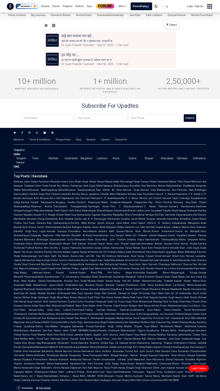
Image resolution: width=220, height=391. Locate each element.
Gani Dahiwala (52, 338)
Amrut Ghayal (94, 338)
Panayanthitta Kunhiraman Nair (86, 264)
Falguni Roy (146, 318)
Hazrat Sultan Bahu (34, 305)
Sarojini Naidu (124, 235)
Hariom (55, 380)
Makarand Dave (142, 359)
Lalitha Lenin (143, 210)
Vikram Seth (70, 243)
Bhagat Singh (133, 367)
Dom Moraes (187, 256)
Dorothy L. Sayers (59, 247)
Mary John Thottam (114, 239)
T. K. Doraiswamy (70, 276)
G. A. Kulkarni (162, 223)
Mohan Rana (140, 247)
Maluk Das (184, 276)
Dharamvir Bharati (61, 15)
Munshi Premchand (201, 15)
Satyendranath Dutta (61, 239)
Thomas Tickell (111, 305)
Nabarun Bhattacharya (116, 185)
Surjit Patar (94, 297)
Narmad (67, 351)
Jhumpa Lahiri (113, 223)
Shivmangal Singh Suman (134, 181)
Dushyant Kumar (177, 15)
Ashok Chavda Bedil (73, 338)
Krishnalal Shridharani (46, 355)
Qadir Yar (112, 301)
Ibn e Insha (170, 268)
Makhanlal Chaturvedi (158, 363)
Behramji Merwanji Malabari (74, 347)
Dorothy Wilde (79, 223)
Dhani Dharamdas (102, 276)
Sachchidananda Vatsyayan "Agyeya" (134, 371)
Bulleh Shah (95, 305)
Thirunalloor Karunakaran (82, 231)
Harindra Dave (169, 351)
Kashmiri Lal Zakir (135, 227)
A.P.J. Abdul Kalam (143, 347)
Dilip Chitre (155, 202)
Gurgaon (21, 158)
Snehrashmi (180, 343)
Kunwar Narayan (89, 289)
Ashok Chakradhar (67, 285)
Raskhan (159, 285)
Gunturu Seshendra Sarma (73, 260)
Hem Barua (144, 305)
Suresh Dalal (153, 351)
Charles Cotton (76, 301)
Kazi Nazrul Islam (58, 330)
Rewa (116, 158)
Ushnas (77, 351)
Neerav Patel (29, 334)
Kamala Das (28, 260)
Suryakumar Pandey (157, 330)
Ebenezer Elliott (150, 367)
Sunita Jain (81, 218)
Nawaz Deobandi (188, 210)
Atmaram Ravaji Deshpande (42, 218)
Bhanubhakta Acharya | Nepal (61, 376)
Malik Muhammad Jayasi (41, 285)
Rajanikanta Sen (70, 198)
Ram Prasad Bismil (158, 247)
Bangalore (86, 158)
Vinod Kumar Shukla (185, 243)
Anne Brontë (132, 260)
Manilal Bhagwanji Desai (74, 355)
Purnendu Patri (161, 318)
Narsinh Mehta (45, 363)
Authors (79, 6)
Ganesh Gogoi (37, 194)
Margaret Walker (115, 227)
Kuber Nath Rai (52, 256)
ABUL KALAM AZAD (92, 376)
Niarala (186, 289)
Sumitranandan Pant (188, 268)
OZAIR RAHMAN (79, 330)
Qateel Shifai (145, 223)
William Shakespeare (37, 371)
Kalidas (87, 227)
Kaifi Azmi (65, 380)
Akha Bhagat (111, 355)
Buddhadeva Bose (141, 309)
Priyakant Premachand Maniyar (40, 359)
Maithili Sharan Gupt (136, 326)
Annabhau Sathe (189, 218)
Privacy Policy (63, 139)
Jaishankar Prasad (83, 326)
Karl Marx (58, 289)
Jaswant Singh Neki (95, 293)
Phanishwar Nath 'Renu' (140, 285)
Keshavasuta (84, 214)
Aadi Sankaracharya (58, 223)
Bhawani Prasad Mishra (118, 376)
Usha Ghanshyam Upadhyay (161, 252)
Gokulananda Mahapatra (186, 223)
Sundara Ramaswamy (182, 206)
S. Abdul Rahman (156, 206)
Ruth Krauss (29, 227)
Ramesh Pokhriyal (90, 198)
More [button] (121, 6)
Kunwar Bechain (185, 367)
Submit (189, 118)
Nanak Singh (26, 301)
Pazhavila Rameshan (82, 247)
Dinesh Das (73, 318)
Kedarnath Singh (31, 367)
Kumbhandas (52, 276)
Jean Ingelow (167, 367)
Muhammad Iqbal (178, 305)
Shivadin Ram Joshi (181, 247)
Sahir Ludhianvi (154, 15)
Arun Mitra (191, 318)
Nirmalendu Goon (126, 314)
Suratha (125, 218)
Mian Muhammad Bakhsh (60, 305)
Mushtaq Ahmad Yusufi (54, 264)
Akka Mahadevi (118, 194)
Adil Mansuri (149, 338)
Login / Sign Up (195, 6)
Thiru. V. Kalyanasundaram (127, 206)
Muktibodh (176, 289)
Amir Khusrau (41, 198)
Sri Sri (174, 293)
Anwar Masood (78, 297)
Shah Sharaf (190, 297)
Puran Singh (124, 301)
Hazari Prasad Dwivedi (60, 272)
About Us (19, 139)
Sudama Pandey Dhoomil (48, 252)
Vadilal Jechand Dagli (120, 347)
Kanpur (20, 162)
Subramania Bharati (125, 210)
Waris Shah (81, 305)
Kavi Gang (196, 276)
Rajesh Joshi (67, 210)
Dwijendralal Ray (94, 314)
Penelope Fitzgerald (95, 301)
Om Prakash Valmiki (145, 235)
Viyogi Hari (120, 281)
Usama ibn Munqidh (187, 231)
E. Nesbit (128, 289)
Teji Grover (27, 252)
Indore (132, 158)
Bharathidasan (105, 210)
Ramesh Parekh (91, 359)
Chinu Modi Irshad (63, 334)
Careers (105, 139)
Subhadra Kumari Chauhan (36, 380)
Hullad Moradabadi (114, 260)
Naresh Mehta (185, 285)
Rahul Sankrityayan (85, 210)
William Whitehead (185, 326)
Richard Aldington (72, 227)
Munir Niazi (63, 297)
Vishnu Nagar (122, 272)
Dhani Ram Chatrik (189, 301)
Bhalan (24, 338)
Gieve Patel (41, 185)
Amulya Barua (80, 194)
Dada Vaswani (37, 223)
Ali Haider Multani (35, 293)
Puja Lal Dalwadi (118, 343)
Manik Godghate (111, 202)
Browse (45, 6)
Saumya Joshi (117, 334)
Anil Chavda (125, 338)
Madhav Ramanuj (167, 334)
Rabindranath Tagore (133, 330)
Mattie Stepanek (188, 239)
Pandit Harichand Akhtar (163, 181)
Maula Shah (129, 297)
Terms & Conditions (39, 139)
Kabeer (53, 371)
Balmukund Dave (91, 351)
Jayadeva (94, 194)
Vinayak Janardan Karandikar (162, 218)
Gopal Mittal (96, 185)
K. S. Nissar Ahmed (136, 198)
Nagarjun (162, 235)
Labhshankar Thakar (189, 334)
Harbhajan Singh (47, 297)
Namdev (65, 235)
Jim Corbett (155, 198)
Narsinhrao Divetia (162, 359)
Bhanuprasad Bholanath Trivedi (60, 343)
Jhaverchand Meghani (132, 363)
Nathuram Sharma (181, 264)
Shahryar (111, 256)
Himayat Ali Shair (154, 214)
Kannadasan (46, 210)
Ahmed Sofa (148, 190)
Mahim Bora (188, 227)
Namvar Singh (131, 190)
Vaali (56, 210)
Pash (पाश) (78, 380)
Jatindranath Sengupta (103, 318)
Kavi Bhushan (87, 285)
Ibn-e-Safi (55, 198)
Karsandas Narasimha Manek (45, 351)
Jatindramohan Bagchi (95, 322)
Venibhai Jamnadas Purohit (117, 351)
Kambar (25, 202)
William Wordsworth (162, 326)
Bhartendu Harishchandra (38, 289)
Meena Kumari (103, 268)
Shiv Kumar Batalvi (111, 297)
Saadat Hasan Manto (187, 281)
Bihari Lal (171, 285)
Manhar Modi (44, 334)
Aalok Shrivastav (121, 268)
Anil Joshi (139, 351)
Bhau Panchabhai (134, 214)
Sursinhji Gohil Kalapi (106, 363)
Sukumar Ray (163, 322)
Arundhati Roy (138, 185)
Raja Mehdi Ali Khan (109, 190)
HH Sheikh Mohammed (142, 281)
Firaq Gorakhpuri (166, 371)
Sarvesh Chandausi (159, 264)
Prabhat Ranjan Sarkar (187, 314)
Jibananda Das (38, 330)
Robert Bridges (129, 305)
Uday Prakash (164, 281)
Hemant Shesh (170, 256)
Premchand (78, 309)
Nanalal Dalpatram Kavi (74, 367)
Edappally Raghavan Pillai (45, 235)
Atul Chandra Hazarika (58, 194)
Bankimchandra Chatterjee (104, 330)
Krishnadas (139, 272)
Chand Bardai (105, 281)
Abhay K (84, 318)
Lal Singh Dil (134, 293)
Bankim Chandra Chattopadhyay (171, 347)
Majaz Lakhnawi (31, 272)
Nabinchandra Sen (119, 322)
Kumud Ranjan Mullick (38, 322)
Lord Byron (194, 305)
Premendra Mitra (60, 322)
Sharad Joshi (138, 268)
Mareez (137, 338)
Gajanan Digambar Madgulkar (108, 214)
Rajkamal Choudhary (111, 289)
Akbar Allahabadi (187, 252)
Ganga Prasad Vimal (149, 256)
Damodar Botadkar (184, 359)
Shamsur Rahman (118, 309)
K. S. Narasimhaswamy (175, 194)
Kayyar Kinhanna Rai (91, 252)
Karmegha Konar (98, 206)
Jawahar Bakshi (83, 334)
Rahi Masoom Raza (99, 367)
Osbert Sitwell (141, 289)
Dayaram (154, 355)
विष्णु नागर (105, 272)
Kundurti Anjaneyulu (88, 202)
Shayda (152, 334)
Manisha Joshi (165, 338)
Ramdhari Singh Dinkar (109, 326)
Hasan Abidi (98, 227)
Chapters (68, 6)
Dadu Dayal (171, 276)
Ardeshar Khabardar (69, 359)
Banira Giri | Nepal (32, 376)
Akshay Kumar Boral (127, 318)
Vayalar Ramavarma (42, 202)
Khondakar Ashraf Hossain (156, 243)
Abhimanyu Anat (126, 256)
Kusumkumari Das (36, 318)
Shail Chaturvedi (31, 264)
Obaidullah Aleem (158, 272)
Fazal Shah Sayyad (147, 297)
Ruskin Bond (87, 272)
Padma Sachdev (95, 309)
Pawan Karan (105, 243)
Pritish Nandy (118, 367)
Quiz (89, 6)
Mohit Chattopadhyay (182, 330)
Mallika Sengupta (60, 326)
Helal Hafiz (110, 314)
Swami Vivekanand (163, 231)
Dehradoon (199, 158)
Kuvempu (28, 198)
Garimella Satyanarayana (178, 214)
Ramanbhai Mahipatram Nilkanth (40, 347)
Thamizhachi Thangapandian (70, 206)
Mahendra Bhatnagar (36, 239)
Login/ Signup (198, 368)
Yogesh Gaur (96, 260)
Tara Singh (80, 281)
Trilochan (167, 202)
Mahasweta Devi (167, 190)
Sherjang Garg (182, 202)
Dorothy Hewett (154, 268)
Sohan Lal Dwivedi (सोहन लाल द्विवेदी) (160, 380)
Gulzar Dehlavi (102, 247)
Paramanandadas (34, 276)
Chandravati (177, 318)
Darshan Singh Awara (170, 297)
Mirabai (92, 281)
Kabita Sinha (162, 309)
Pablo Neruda (28, 309)
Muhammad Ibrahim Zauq (119, 264)
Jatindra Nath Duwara (111, 231)
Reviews (91, 139)
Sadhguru (106, 380)
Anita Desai (94, 239)
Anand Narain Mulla (108, 181)
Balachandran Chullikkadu (180, 185)
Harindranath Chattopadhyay (161, 239)
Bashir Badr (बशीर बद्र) (186, 376)
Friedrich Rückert (154, 276)
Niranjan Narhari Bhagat (133, 355)
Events (56, 6)
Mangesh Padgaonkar (134, 202)
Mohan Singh (30, 297)
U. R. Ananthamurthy (113, 198)
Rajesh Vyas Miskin (136, 334)
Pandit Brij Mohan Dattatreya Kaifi (68, 185)
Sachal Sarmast (58, 301)
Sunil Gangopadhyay (147, 314)
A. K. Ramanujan (97, 218)
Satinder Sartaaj (116, 293)
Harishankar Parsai (121, 247)
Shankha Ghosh (181, 309)
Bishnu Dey (43, 326)
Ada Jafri (84, 256)
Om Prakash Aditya (114, 252)
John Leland (62, 309)
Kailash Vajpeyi (71, 252)
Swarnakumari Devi (103, 235)
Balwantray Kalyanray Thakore (155, 343)
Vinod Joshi (110, 338)
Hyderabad (71, 158)
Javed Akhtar (138, 218)
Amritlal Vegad (154, 227)
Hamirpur (182, 158)
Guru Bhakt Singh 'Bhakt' (82, 181)
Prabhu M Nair (72, 289)
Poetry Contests (17, 15)
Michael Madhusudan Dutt (70, 314)
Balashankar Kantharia (68, 363)
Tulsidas (104, 194)
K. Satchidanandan (180, 260)
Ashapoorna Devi (56, 318)
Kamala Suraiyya (57, 231)
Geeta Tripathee (177, 235)
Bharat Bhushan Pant (185, 363)
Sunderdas (119, 276)
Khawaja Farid (160, 301)
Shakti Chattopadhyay (184, 322)
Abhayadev (80, 239)
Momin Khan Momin (138, 231)
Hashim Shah (41, 301)
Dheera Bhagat (186, 355)
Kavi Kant (87, 363)
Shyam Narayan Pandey (110, 285)
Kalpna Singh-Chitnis (47, 260)
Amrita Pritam (84, 15)
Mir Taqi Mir (98, 256)
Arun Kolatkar (66, 218)
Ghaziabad (167, 158)
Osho (167, 293)
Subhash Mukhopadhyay (41, 314)
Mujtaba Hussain (33, 214)
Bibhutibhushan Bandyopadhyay (77, 190)
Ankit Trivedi (36, 338)
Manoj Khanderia (99, 347)
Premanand (96, 355)
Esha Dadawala (184, 338)
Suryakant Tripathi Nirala (164, 210)
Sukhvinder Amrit (189, 293)
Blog (78, 139)
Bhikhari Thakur (70, 268)
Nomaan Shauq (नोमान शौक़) (126, 380)
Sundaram (183, 351)
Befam (133, 343)
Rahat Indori (130, 223)
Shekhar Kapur (135, 239)
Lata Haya (106, 371)
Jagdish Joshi (100, 334)
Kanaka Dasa (135, 194)
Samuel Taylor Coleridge (176, 198)
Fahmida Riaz (185, 190)
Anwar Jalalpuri (172, 227)
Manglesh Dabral (135, 276)
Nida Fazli (77, 293)
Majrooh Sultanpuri (29, 268)
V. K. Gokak (194, 194)
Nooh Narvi (141, 264)
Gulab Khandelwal (135, 252)
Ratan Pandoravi (40, 181)
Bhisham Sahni (22, 181)
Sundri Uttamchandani (49, 227)
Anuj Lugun (39, 231)
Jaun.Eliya (134, 15)
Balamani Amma (41, 206)
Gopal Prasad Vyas (51, 268)
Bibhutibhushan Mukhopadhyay (40, 190)
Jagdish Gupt (87, 268)
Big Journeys (38, 15)
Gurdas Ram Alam (153, 293)
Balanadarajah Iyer (32, 256)
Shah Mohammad (142, 301)
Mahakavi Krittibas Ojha (142, 322)
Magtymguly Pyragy (184, 272)
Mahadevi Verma (50, 367)
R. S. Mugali (49, 214)
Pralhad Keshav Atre (37, 247)
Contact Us (121, 139)
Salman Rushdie (87, 243)
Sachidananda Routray (59, 281)
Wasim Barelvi (70, 256)
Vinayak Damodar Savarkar (154, 260)
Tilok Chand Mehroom (189, 181)
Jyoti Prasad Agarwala (127, 243)
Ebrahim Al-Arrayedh (59, 293)
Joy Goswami (167, 314)
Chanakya (85, 276)
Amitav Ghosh (96, 223)
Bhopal (149, 158)
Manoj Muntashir (162, 376)
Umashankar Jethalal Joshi (117, 359)
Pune (35, 158)
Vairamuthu (113, 218)
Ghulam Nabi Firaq (66, 214)
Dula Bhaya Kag (31, 343)
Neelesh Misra (92, 380)
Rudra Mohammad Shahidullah (44, 243)
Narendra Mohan (156, 185)
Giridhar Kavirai (36, 281)
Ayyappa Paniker (66, 202)
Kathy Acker (46, 309)
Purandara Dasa (152, 194)
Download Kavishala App (110, 15)
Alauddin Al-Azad (81, 235)
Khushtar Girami (59, 181)
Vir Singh (174, 301)
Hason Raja (76, 322)
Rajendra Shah (168, 355)
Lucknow (102, 158)
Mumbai (53, 158)
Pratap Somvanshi (87, 371)
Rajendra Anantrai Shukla (93, 343)
